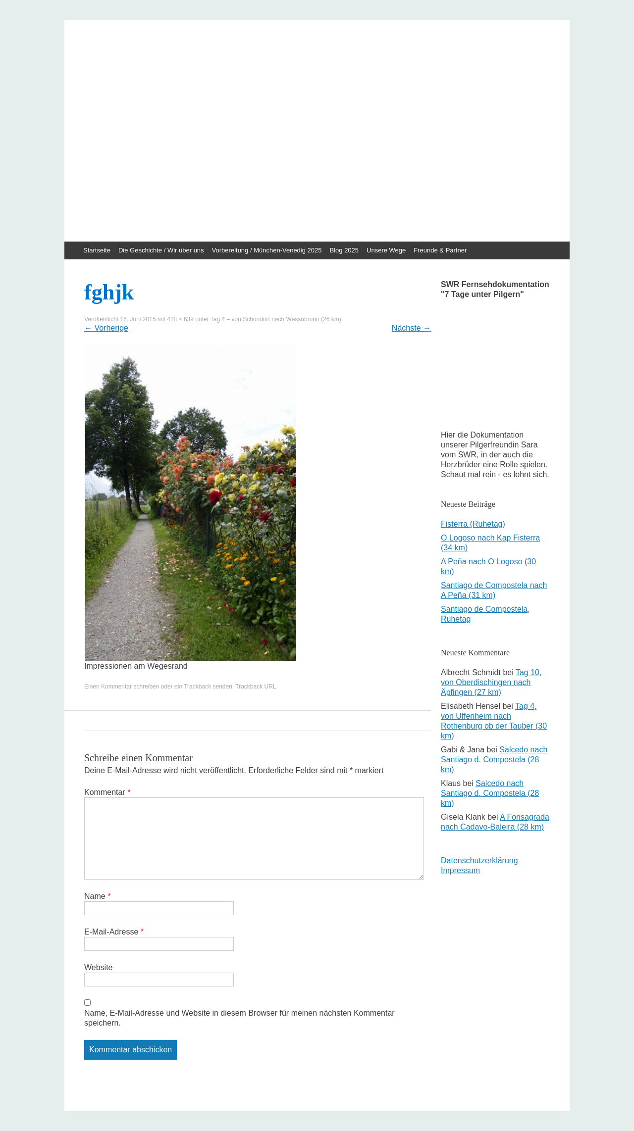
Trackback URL (255, 686)
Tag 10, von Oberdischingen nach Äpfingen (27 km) (491, 682)
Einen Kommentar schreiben (121, 686)
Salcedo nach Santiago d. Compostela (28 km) (494, 759)
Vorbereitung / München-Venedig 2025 (267, 250)
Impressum (460, 870)
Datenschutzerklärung (479, 860)
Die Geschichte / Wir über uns (161, 250)
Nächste (411, 328)
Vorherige (106, 328)
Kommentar (107, 792)
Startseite (96, 250)
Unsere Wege (386, 250)
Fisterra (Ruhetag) (473, 524)
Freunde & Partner (440, 250)
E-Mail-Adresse (114, 932)
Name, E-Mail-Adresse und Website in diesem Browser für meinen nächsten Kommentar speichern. (239, 1018)
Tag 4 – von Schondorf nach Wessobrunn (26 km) (276, 319)
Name (97, 896)
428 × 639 (180, 319)
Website (98, 967)
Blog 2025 (344, 250)
